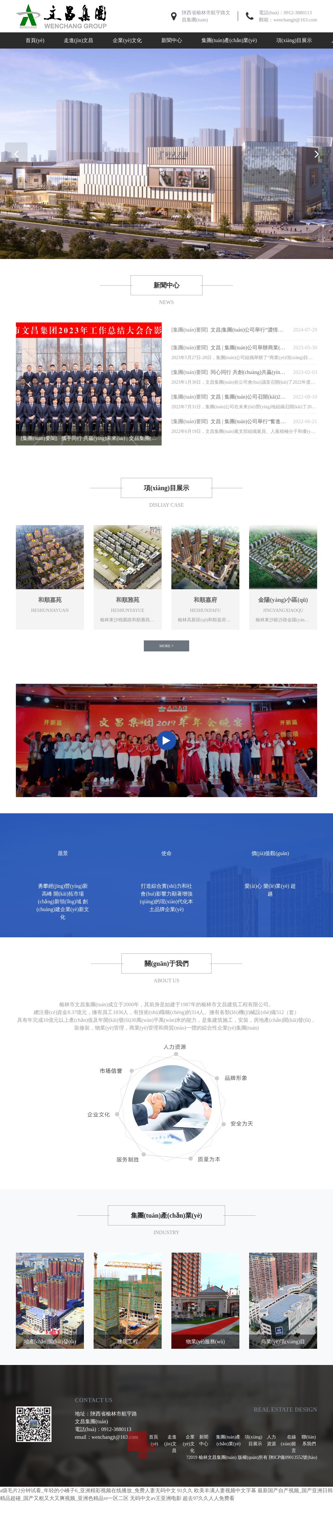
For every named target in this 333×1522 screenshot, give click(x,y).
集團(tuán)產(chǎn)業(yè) (229, 40)
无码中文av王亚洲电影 (155, 1499)
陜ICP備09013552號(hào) (293, 1458)
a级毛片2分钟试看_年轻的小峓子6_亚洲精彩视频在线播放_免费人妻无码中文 (88, 1491)
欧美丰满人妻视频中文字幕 (225, 1491)
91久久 (185, 1491)
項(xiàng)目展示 (294, 40)
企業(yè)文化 (127, 40)
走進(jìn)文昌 (79, 40)
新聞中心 (171, 40)
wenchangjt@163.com (295, 19)
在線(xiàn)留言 (288, 1445)
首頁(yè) (35, 40)
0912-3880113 (298, 12)
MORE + (166, 646)
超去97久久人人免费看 (209, 1499)
